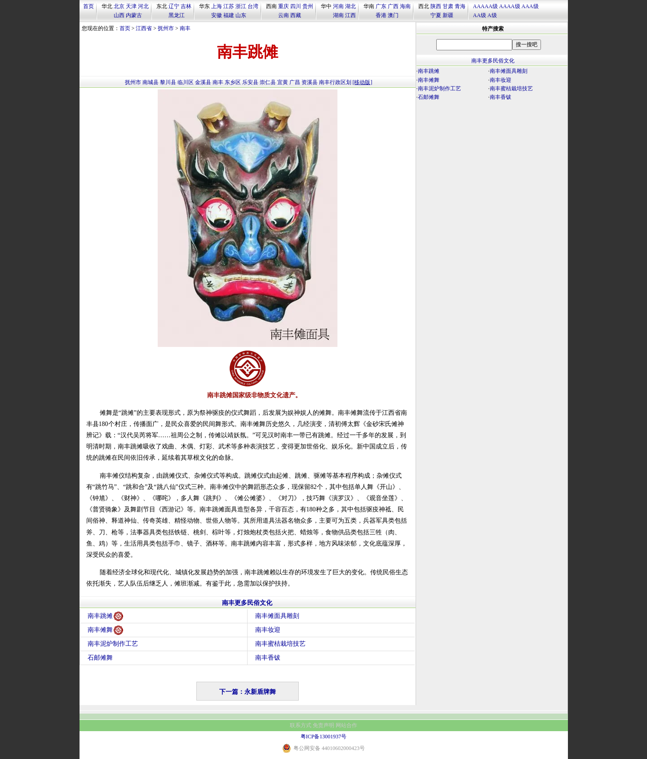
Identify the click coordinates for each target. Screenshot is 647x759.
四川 (295, 6)
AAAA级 (509, 6)
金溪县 (203, 82)
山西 (119, 15)
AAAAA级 (485, 6)
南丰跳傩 (105, 616)
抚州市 (166, 28)
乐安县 (250, 82)
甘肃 (448, 6)
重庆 (283, 6)
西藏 (295, 15)
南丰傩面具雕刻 (277, 616)
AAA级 (530, 6)
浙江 (240, 6)
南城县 (150, 82)
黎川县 (168, 82)
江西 (350, 15)
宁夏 (435, 15)
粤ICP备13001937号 (324, 736)
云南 (283, 15)
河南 (338, 6)
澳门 (393, 15)
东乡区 (233, 82)
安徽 (216, 15)
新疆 (448, 15)
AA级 (479, 15)
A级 (492, 15)
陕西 (435, 6)
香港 (381, 15)
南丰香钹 (267, 657)
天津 (131, 6)
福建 (228, 15)
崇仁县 (268, 82)
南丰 (185, 28)
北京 (119, 6)
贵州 (307, 6)
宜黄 (282, 82)
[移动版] (362, 82)
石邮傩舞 (100, 657)
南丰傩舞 (105, 630)
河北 (143, 6)
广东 (381, 6)
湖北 (350, 6)
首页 (88, 6)
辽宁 (173, 6)
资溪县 (309, 82)
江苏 (228, 6)
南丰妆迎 (267, 629)
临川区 (185, 82)
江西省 (144, 28)
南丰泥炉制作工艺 (113, 643)
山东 (240, 15)
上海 (216, 6)
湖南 (338, 15)
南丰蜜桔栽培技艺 (280, 643)
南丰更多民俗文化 (247, 602)
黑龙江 (176, 15)
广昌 (294, 82)
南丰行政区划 (335, 82)
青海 (460, 6)
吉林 (186, 6)
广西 (393, 6)
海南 (405, 6)
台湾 (253, 6)
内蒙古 (134, 15)
